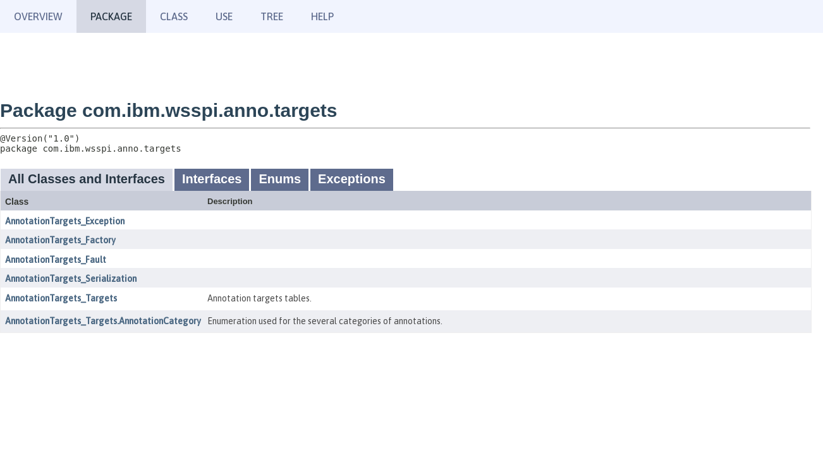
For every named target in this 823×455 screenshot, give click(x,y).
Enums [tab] (280, 179)
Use (224, 16)
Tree (271, 16)
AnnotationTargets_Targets (61, 298)
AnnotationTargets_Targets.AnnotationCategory (103, 321)
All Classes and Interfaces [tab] (86, 179)
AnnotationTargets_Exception (65, 221)
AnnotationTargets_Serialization (71, 279)
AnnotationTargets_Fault (55, 260)
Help (322, 16)
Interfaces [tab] (212, 179)
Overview (38, 16)
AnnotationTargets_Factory (60, 240)
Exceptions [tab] (352, 179)
